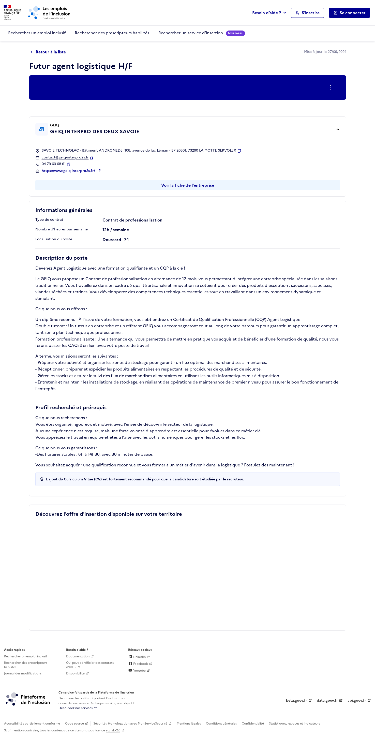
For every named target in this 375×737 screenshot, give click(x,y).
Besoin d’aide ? (266, 13)
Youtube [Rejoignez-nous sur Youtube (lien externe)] (137, 670)
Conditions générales (221, 723)
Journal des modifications (22, 673)
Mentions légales (189, 723)
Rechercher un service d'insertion (201, 33)
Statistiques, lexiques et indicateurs (294, 723)
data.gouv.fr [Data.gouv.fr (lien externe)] (327, 700)
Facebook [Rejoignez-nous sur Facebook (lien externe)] (138, 663)
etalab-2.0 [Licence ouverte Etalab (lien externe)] (113, 730)
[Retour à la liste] (49, 52)
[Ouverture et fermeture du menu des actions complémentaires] (331, 87)
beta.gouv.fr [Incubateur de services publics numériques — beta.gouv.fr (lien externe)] (296, 700)
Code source (74, 723)
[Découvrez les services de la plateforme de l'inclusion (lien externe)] (28, 699)
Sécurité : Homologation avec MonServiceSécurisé (130, 723)
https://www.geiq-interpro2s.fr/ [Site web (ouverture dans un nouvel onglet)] (69, 170)
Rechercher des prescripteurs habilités (112, 33)
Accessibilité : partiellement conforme (32, 723)
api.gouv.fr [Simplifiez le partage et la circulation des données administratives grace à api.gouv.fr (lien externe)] (357, 700)
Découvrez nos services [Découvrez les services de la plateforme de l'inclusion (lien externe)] (75, 708)
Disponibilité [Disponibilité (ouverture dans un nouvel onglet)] (75, 673)
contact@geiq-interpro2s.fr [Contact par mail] (65, 157)
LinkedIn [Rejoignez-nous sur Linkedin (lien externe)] (137, 657)
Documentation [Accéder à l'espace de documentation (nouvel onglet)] (77, 656)
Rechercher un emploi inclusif (37, 33)
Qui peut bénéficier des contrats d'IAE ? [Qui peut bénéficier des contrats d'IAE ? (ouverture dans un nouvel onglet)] (90, 664)
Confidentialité (253, 723)
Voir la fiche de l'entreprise (187, 185)
